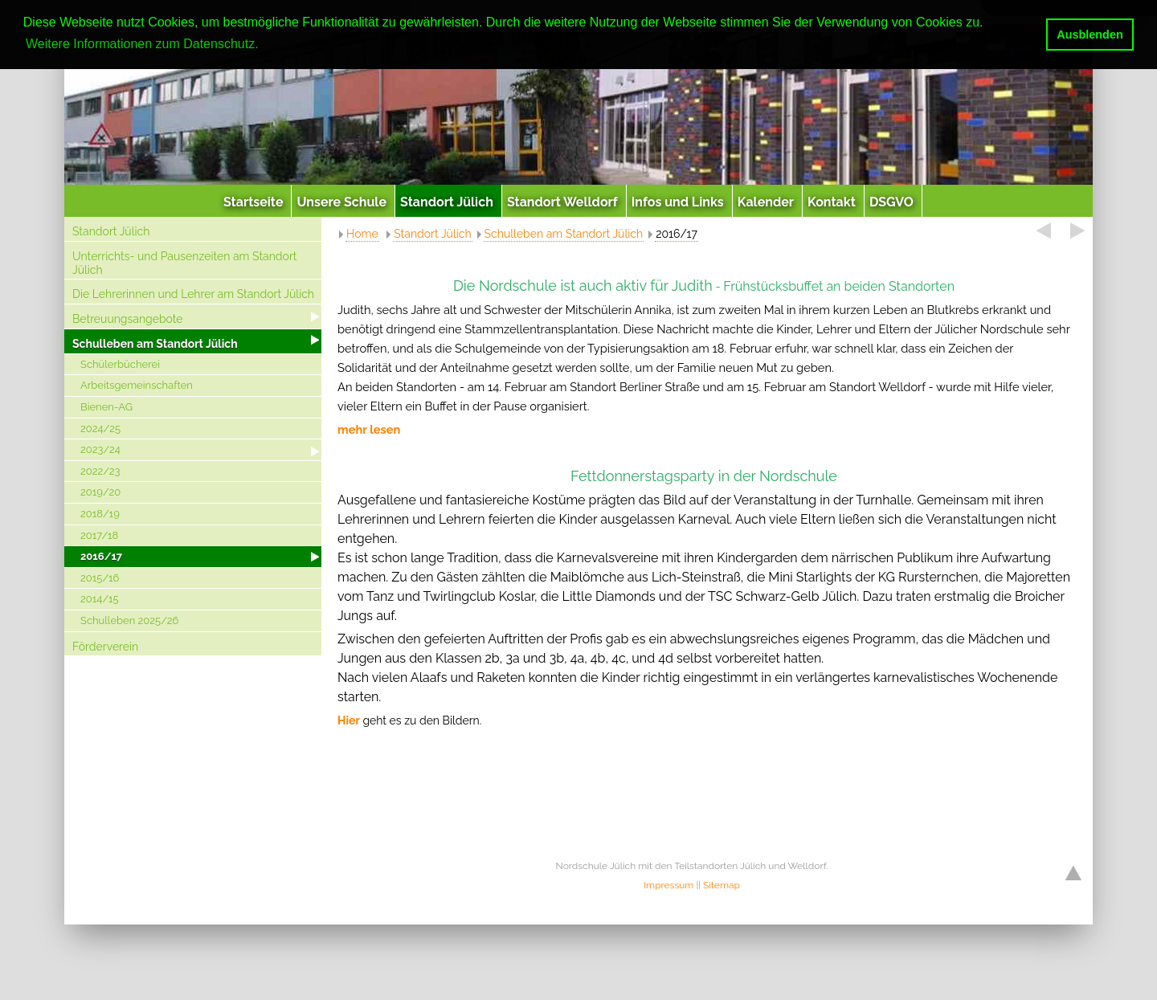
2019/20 (100, 492)
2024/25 (100, 428)
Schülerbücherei (120, 364)
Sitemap (721, 885)
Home (362, 233)
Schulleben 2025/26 (129, 620)
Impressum (668, 885)
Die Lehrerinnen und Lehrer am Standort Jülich (193, 294)
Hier (348, 720)
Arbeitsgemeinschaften (136, 385)
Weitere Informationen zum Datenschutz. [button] (142, 44)
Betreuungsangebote (127, 318)
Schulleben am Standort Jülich (155, 343)
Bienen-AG (106, 407)
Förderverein (105, 646)
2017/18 (99, 535)
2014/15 (99, 599)
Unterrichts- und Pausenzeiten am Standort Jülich (184, 263)
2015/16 (99, 578)
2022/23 (100, 471)
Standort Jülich (110, 231)
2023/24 (100, 449)
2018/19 (100, 514)
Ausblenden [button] (1089, 34)
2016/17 (101, 556)
